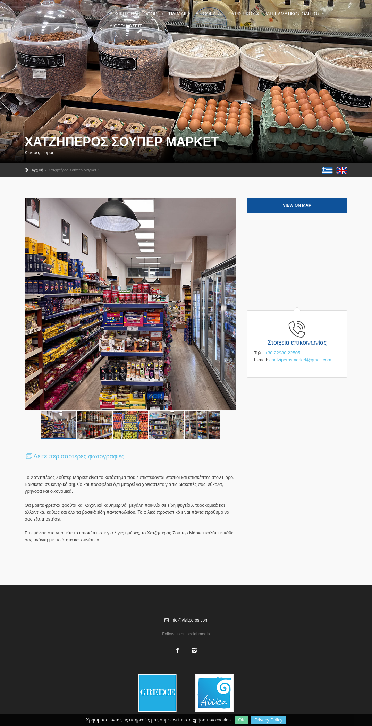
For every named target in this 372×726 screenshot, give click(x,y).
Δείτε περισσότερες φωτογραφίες (74, 456)
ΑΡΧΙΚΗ (118, 13)
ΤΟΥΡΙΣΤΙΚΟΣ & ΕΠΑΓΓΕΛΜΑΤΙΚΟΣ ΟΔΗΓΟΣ (276, 13)
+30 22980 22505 (283, 352)
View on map (297, 205)
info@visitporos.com (186, 620)
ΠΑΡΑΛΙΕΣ (180, 13)
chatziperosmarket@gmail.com (300, 359)
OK (241, 720)
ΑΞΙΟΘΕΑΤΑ (208, 13)
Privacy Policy (268, 720)
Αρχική (37, 170)
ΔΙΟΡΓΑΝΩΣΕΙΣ (126, 25)
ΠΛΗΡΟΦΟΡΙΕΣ (147, 13)
